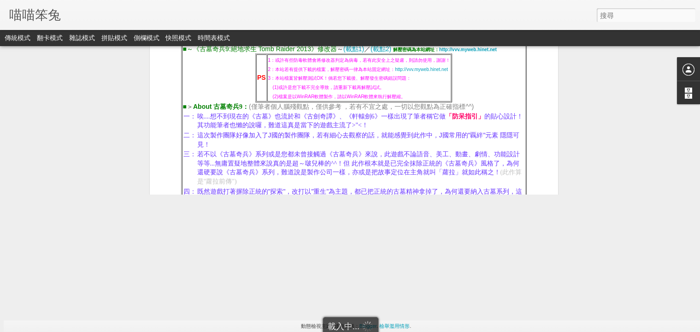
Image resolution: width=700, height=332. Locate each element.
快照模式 (178, 38)
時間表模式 (214, 38)
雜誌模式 (82, 38)
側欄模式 (146, 38)
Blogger (367, 326)
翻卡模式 (50, 38)
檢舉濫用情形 (394, 326)
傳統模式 (17, 38)
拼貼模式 (114, 38)
